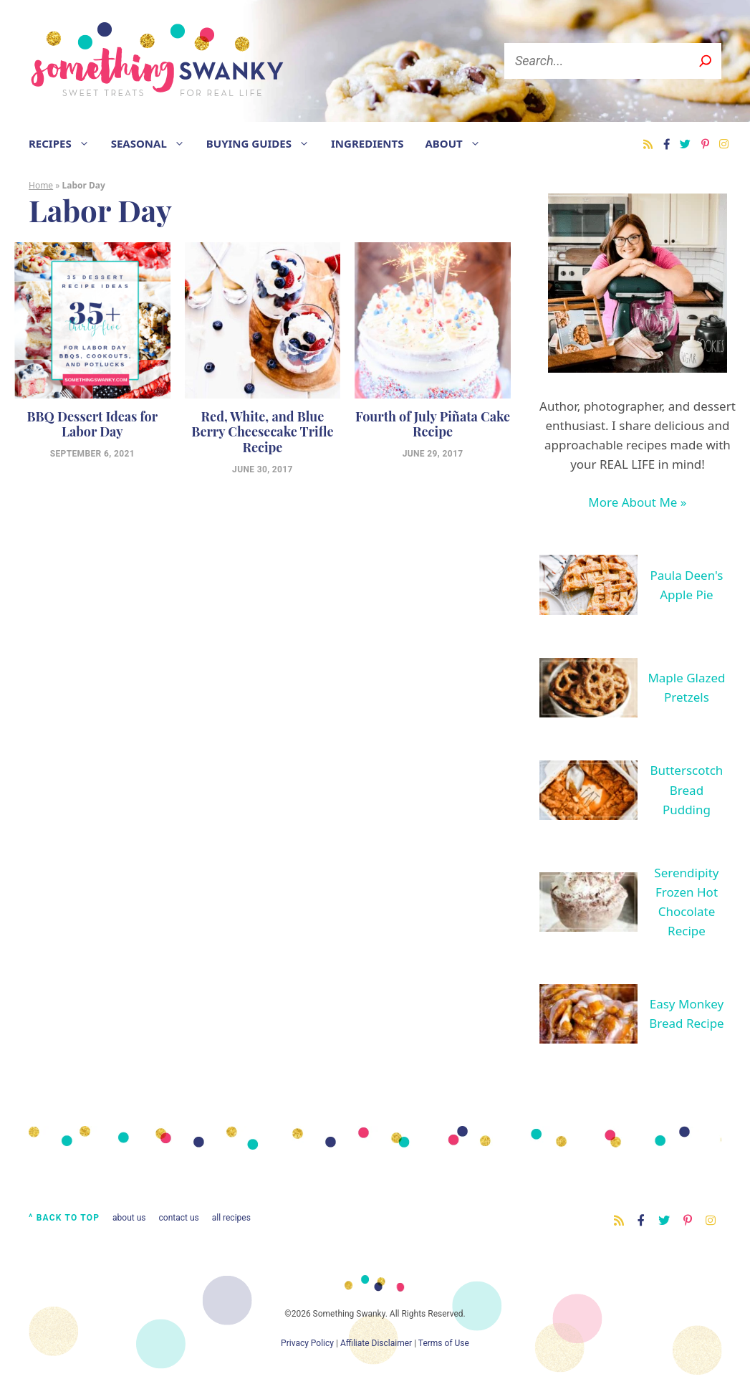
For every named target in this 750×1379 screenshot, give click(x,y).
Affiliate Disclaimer (376, 1343)
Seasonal (153, 143)
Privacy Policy (307, 1343)
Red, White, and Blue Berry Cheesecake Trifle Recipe (262, 432)
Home (41, 185)
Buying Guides (263, 143)
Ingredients (367, 143)
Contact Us (179, 1218)
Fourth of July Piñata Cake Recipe (432, 424)
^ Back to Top (64, 1218)
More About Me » (637, 502)
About (458, 143)
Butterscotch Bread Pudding (686, 789)
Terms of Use (443, 1343)
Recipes (64, 143)
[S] (705, 61)
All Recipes (231, 1218)
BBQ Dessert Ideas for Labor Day (92, 424)
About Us (128, 1218)
